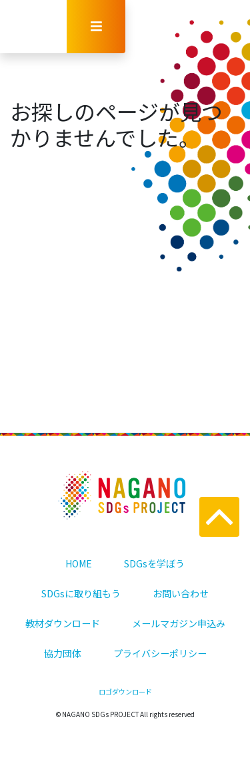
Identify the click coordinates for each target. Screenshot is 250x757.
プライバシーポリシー (160, 653)
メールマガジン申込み (178, 623)
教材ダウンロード (62, 623)
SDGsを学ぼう (154, 563)
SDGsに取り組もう (81, 593)
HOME (78, 563)
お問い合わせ (181, 593)
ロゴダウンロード (125, 691)
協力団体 (62, 653)
